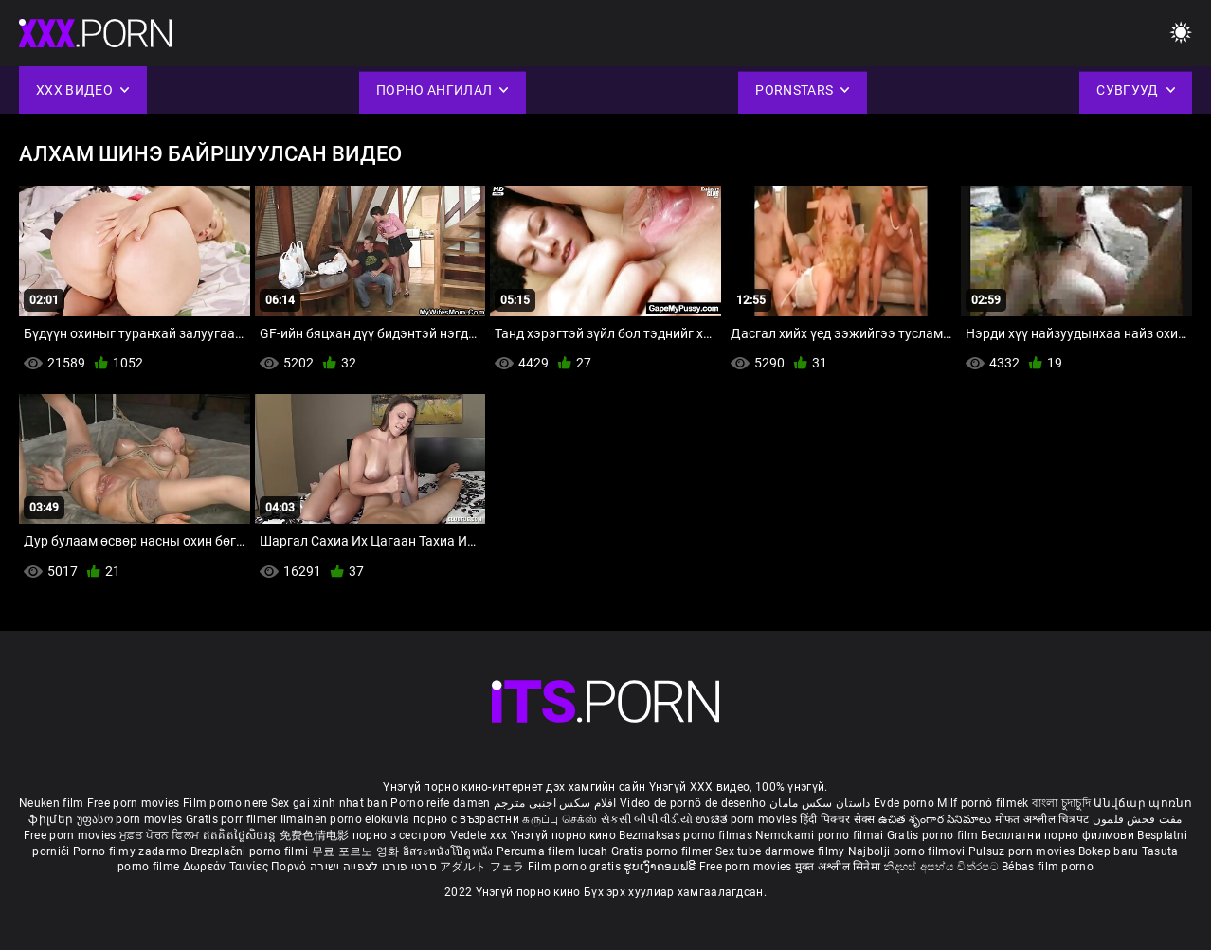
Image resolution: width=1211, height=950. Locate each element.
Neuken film (51, 803)
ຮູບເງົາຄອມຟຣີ (661, 866)
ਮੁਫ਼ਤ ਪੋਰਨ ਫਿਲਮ (161, 835)
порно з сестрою (399, 835)
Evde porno (904, 803)
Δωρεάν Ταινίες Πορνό (246, 866)
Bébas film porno (1048, 866)
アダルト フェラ (482, 866)
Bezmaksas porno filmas (687, 835)
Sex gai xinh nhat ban (329, 803)
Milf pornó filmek (982, 803)
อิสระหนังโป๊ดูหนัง (450, 851)
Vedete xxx (479, 835)
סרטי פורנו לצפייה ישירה (373, 866)
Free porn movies (135, 803)
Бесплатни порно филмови (1059, 835)
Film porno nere (225, 803)
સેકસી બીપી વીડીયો (647, 819)
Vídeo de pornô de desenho (693, 803)
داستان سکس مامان (820, 803)
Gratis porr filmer (233, 819)
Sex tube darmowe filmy (780, 851)
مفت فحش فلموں (1138, 819)
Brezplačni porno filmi (251, 851)
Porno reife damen (440, 803)
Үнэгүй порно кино (565, 835)
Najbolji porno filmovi (907, 851)
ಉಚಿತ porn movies (748, 819)
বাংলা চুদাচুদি (1061, 803)
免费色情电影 (316, 835)
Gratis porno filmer (663, 851)
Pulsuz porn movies (1023, 851)
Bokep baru (1108, 851)
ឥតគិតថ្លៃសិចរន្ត (241, 835)
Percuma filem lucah (554, 851)
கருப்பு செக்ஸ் (559, 819)
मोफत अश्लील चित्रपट (1044, 819)
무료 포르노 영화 (357, 851)
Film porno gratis (576, 866)
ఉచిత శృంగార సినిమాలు (936, 819)
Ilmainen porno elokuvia (346, 819)
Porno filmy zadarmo (131, 851)
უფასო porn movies (131, 819)
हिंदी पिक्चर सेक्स (837, 819)
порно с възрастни (466, 819)
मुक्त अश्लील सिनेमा (839, 866)
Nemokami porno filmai (821, 835)
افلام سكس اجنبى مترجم (555, 803)
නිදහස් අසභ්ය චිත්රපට (942, 866)
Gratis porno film (934, 835)
